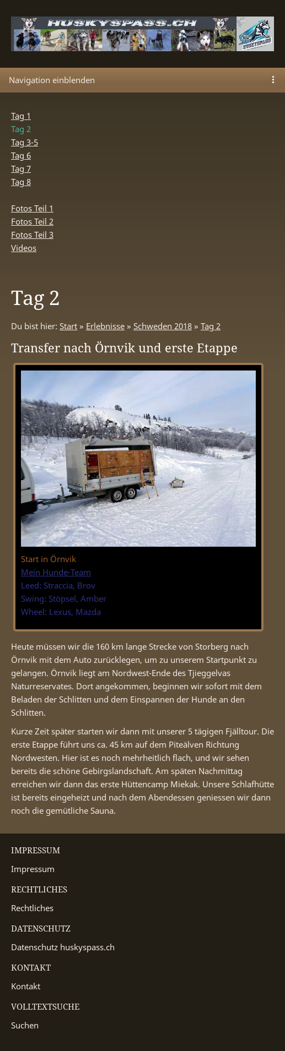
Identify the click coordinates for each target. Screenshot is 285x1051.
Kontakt (25, 986)
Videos (23, 247)
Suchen (25, 1025)
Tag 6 (21, 155)
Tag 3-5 (24, 142)
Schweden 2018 (162, 325)
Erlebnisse (105, 325)
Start (68, 325)
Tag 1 (21, 115)
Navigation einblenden (52, 79)
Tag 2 (211, 325)
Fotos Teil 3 (32, 234)
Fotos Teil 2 (32, 221)
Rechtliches (32, 907)
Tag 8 (21, 181)
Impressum (33, 868)
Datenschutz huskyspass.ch (63, 946)
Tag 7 (21, 168)
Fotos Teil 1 (32, 208)
